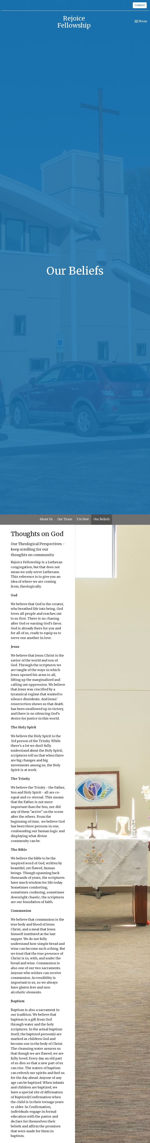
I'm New (83, 519)
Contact (140, 5)
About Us (46, 519)
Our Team (64, 519)
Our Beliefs (102, 519)
